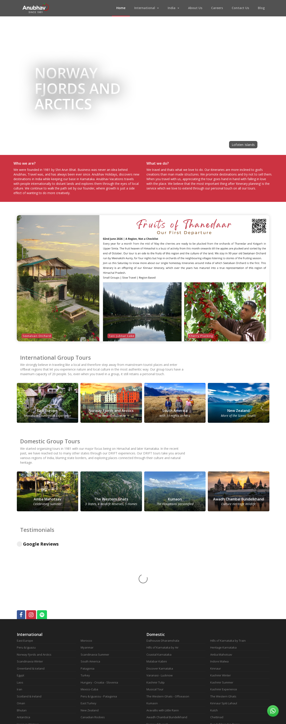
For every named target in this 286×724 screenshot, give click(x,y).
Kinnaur (215, 609)
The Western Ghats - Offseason (167, 637)
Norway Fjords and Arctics (34, 595)
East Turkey (88, 643)
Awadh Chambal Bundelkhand (166, 657)
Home (123, 7)
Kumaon (152, 643)
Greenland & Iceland (31, 609)
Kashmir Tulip (155, 623)
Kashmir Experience (223, 629)
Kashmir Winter (220, 616)
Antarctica (23, 657)
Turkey (85, 616)
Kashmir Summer (221, 623)
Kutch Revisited (156, 685)
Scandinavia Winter (30, 602)
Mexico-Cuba (89, 629)
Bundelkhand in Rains (225, 664)
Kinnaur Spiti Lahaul (223, 643)
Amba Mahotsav (221, 595)
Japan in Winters (28, 664)
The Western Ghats (223, 637)
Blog (261, 8)
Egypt (20, 616)
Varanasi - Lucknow (159, 616)
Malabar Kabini (156, 602)
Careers (217, 8)
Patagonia (87, 609)
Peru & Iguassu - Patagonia (99, 637)
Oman (21, 643)
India (171, 8)
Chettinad (216, 657)
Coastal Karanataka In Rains (229, 678)
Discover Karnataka (159, 609)
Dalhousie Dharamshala (162, 581)
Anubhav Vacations (35, 8)
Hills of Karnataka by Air (162, 588)
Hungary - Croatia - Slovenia (99, 623)
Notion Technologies (180, 717)
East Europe (25, 581)
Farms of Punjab (157, 664)
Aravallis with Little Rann (162, 651)
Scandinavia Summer (95, 595)
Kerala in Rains (220, 671)
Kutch (214, 651)
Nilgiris (214, 685)
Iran (19, 629)
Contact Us (240, 8)
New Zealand (90, 651)
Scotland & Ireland (29, 637)
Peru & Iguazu (26, 588)
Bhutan (22, 651)
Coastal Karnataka (158, 595)
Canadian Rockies (93, 657)
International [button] (144, 8)
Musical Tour (154, 629)
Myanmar (87, 588)
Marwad (152, 671)
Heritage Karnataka (223, 588)
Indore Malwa (219, 602)
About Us (195, 8)
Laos (20, 623)
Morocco (86, 581)
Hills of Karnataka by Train (228, 581)
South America (90, 602)
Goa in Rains (154, 678)
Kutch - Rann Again (158, 692)
